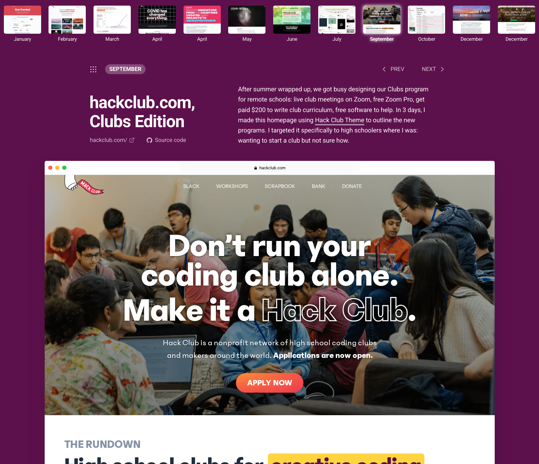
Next (434, 69)
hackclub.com (272, 167)
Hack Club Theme (339, 120)
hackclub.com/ (112, 140)
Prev (392, 69)
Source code (166, 140)
